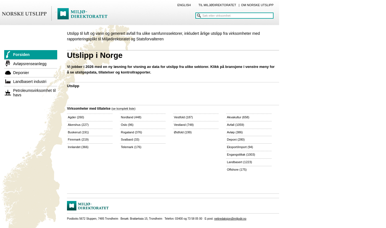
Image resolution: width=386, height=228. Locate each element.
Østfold (183, 132)
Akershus (78, 124)
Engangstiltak (241, 154)
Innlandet (78, 147)
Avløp (235, 132)
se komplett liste (123, 108)
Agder (76, 117)
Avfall (235, 124)
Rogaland (131, 132)
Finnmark (78, 139)
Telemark (131, 147)
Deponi (236, 139)
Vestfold (183, 117)
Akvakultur (238, 117)
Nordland (131, 117)
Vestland (184, 124)
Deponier (21, 72)
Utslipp (73, 86)
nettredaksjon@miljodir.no (230, 218)
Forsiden (21, 54)
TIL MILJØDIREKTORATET (217, 5)
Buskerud (78, 132)
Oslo (127, 124)
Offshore (237, 169)
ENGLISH (184, 5)
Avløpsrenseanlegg (30, 64)
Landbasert (239, 162)
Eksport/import (240, 147)
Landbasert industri (29, 81)
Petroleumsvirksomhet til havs (34, 92)
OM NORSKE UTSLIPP (257, 5)
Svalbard (130, 139)
